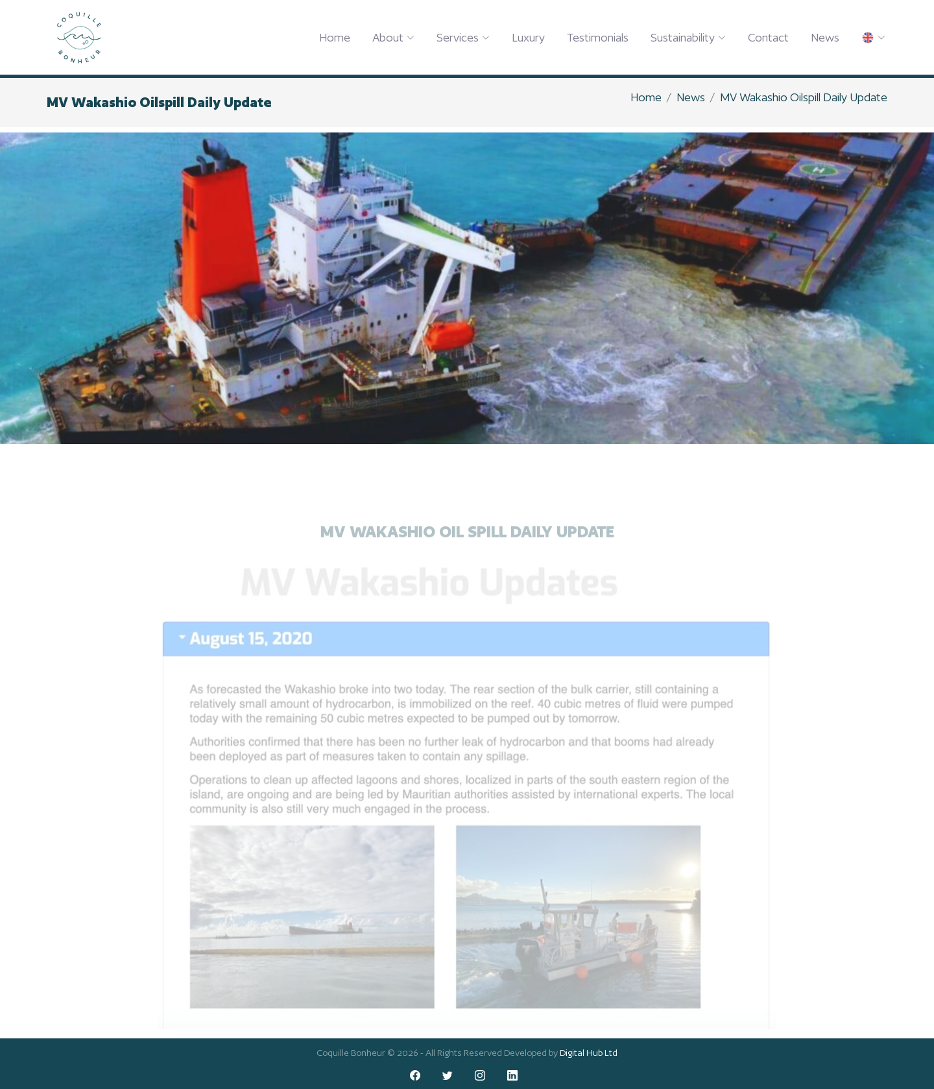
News (825, 37)
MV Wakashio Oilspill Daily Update (803, 97)
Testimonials (598, 37)
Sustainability (688, 37)
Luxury (528, 37)
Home (334, 37)
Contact (768, 37)
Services (463, 37)
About (393, 37)
